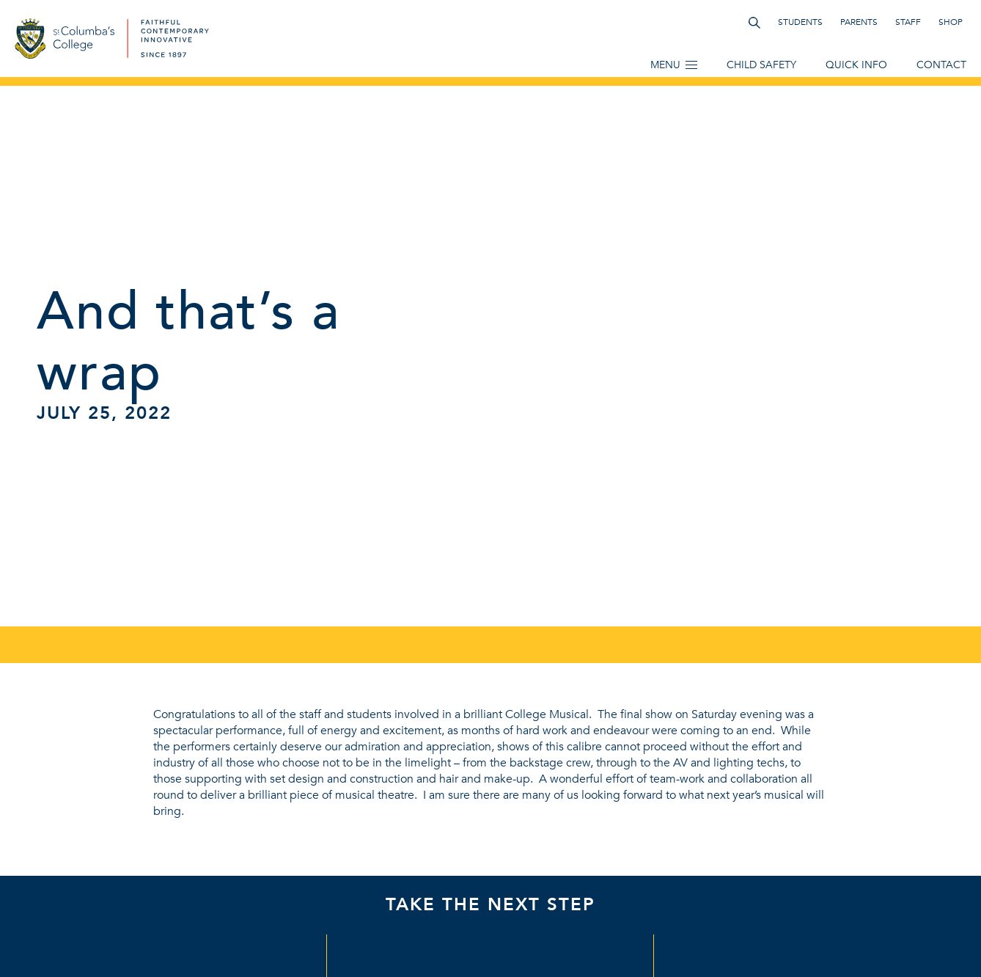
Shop (950, 22)
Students (800, 22)
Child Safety (761, 65)
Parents (859, 22)
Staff (908, 22)
